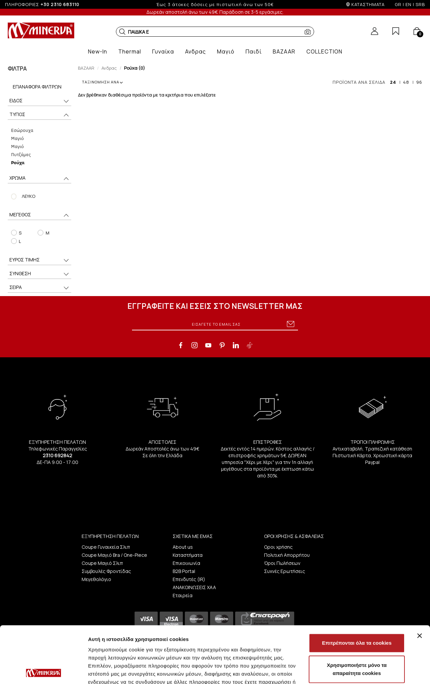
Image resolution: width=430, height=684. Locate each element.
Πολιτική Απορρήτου (287, 555)
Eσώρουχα (22, 130)
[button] (122, 32)
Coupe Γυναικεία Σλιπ (106, 547)
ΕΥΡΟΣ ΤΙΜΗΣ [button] (39, 260)
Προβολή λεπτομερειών (117, 671)
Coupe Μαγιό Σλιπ (102, 563)
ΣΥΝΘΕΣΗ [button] (39, 274)
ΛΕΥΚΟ (28, 196)
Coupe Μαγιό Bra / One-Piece (114, 555)
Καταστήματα (188, 555)
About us (183, 547)
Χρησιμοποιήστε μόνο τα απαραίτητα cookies (357, 612)
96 (419, 82)
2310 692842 (57, 455)
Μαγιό (17, 138)
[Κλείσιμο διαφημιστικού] (419, 579)
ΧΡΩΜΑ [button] (39, 178)
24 (393, 82)
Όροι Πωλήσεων (282, 563)
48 (406, 82)
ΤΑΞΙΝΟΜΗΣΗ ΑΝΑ (102, 81)
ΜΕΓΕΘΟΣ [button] (39, 215)
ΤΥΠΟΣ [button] (39, 115)
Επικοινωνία (186, 563)
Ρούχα (18, 162)
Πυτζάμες (21, 154)
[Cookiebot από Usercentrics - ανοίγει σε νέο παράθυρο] (43, 671)
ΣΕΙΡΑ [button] (39, 288)
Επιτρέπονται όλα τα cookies (356, 586)
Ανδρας (109, 68)
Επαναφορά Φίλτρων (37, 86)
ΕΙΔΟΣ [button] (39, 101)
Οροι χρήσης (278, 547)
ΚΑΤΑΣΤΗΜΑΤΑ (368, 4)
